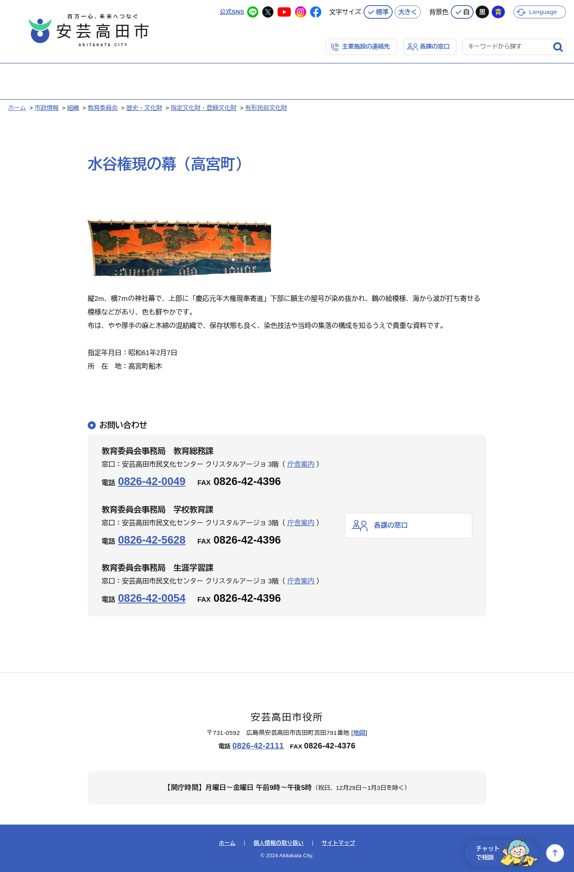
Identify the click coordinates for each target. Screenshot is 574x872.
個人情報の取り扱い (279, 843)
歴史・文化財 (144, 107)
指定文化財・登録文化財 (203, 107)
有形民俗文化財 (266, 107)
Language (543, 11)
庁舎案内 (301, 464)
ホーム (17, 107)
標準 (382, 12)
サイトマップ (338, 843)
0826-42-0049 (151, 481)
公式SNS (232, 11)
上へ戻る (555, 853)
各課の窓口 (435, 46)
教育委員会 (103, 107)
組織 (73, 107)
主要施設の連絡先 (366, 46)
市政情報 (47, 107)
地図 (359, 732)
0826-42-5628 (151, 540)
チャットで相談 (507, 853)
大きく (407, 12)
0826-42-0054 (151, 598)
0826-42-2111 (258, 745)
